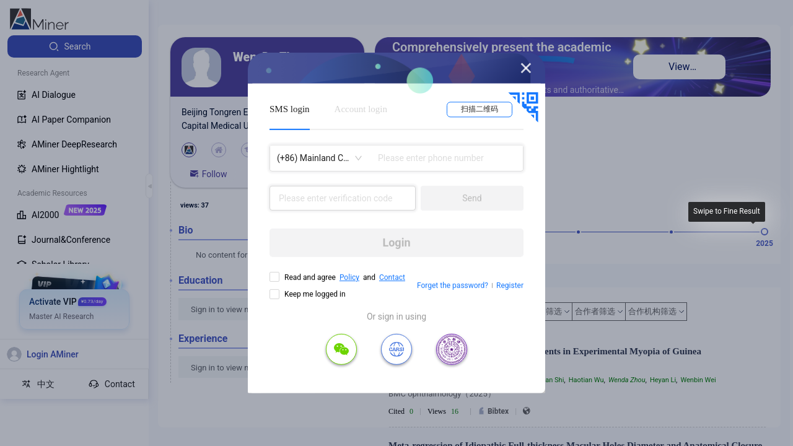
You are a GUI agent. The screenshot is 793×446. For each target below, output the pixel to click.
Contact (392, 277)
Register (510, 285)
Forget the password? (452, 285)
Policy (349, 277)
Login (396, 242)
